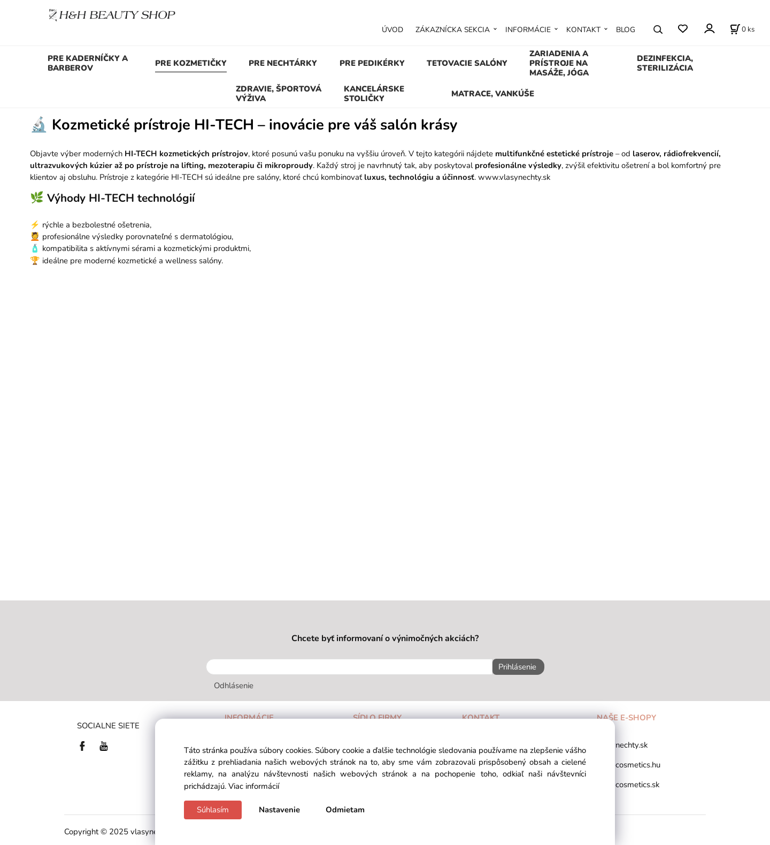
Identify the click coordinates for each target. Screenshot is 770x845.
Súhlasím (213, 809)
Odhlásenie (233, 682)
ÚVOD (392, 30)
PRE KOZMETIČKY (191, 63)
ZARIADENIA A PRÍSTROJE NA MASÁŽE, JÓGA (559, 63)
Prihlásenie (514, 666)
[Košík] (742, 29)
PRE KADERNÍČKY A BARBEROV (88, 63)
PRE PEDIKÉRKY (372, 63)
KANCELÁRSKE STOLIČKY (374, 93)
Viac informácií (253, 786)
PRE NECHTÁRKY (283, 63)
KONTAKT (583, 30)
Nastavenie (279, 809)
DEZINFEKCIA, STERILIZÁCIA (665, 63)
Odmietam (345, 809)
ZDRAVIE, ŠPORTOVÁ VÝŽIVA (278, 93)
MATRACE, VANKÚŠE (492, 93)
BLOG (625, 30)
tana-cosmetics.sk (628, 781)
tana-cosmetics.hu (628, 761)
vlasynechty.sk (622, 741)
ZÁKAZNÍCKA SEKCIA (452, 30)
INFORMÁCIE (528, 30)
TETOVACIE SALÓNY (467, 63)
